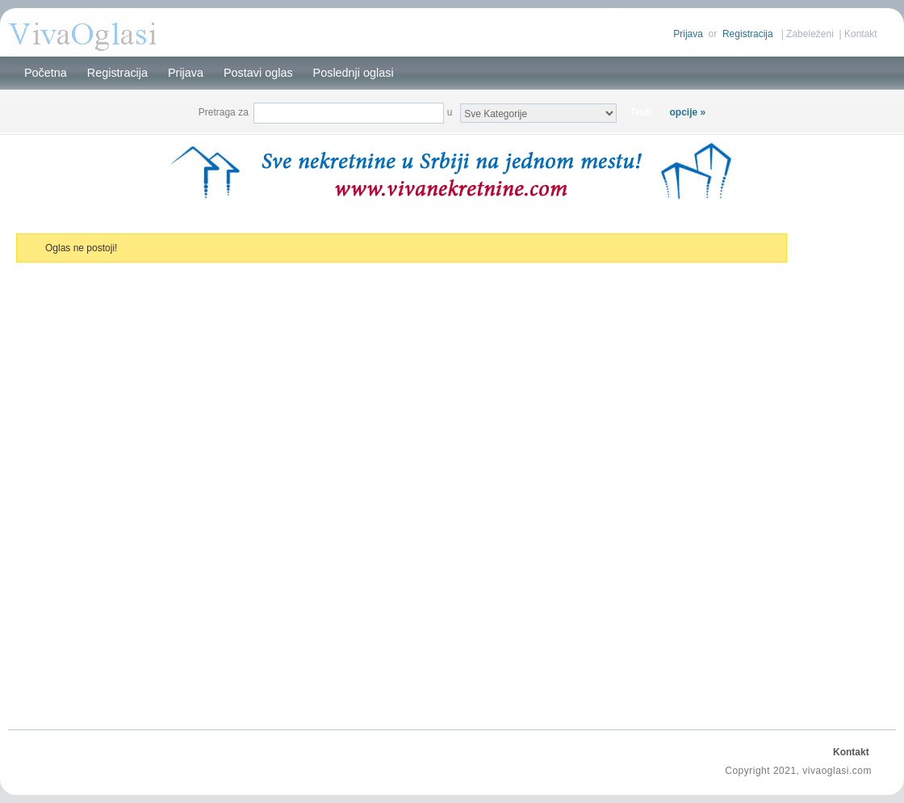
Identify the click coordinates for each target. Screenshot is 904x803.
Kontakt (860, 34)
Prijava (688, 34)
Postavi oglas (258, 72)
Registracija (747, 34)
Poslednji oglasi (353, 72)
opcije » (688, 112)
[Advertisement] (843, 471)
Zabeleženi (810, 34)
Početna (45, 72)
